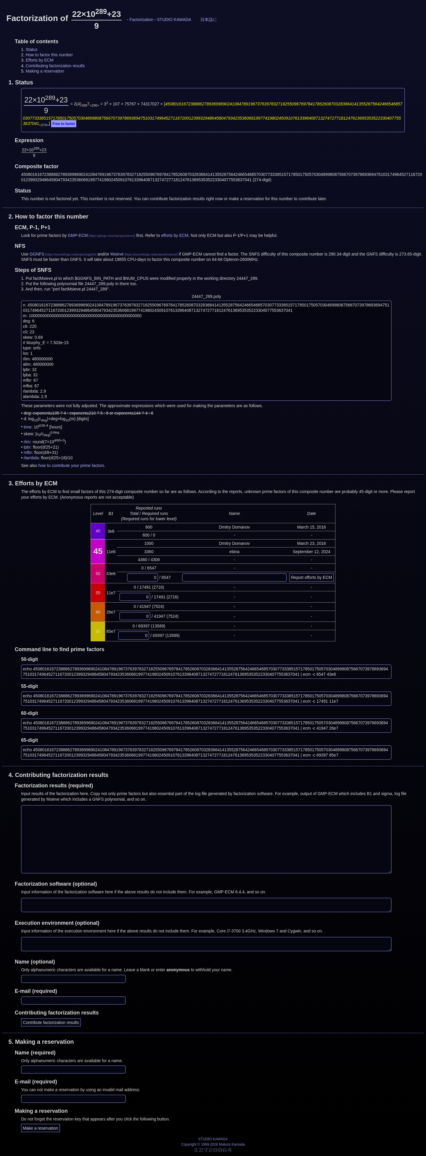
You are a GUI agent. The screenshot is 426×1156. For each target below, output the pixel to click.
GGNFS (37, 254)
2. (48, 216)
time (27, 426)
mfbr (28, 452)
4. (58, 775)
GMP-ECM (78, 235)
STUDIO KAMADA (174, 19)
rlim (27, 441)
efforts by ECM (174, 235)
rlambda (31, 457)
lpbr (27, 447)
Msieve (116, 254)
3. (32, 483)
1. (20, 82)
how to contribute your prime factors (71, 465)
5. (41, 1041)
